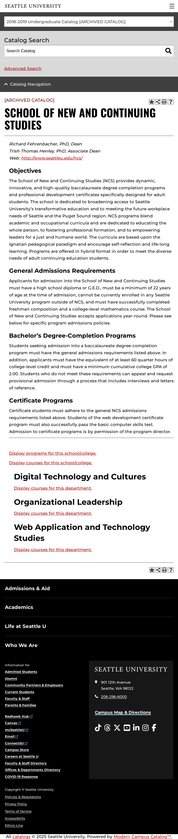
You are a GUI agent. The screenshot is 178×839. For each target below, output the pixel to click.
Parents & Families (20, 705)
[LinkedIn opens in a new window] (136, 728)
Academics (19, 607)
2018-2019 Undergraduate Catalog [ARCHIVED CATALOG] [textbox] (66, 21)
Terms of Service (18, 811)
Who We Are (21, 645)
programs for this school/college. (52, 453)
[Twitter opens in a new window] (117, 728)
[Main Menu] (172, 6)
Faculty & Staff (17, 698)
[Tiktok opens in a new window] (98, 728)
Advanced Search (23, 68)
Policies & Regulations (23, 797)
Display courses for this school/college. (50, 462)
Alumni (11, 678)
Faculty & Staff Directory (26, 763)
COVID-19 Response (21, 776)
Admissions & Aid (27, 588)
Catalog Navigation (30, 84)
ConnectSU (14, 743)
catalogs (21, 836)
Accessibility (15, 818)
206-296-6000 (114, 696)
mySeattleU (14, 730)
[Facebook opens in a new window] (154, 728)
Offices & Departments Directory (32, 770)
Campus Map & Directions (123, 712)
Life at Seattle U (25, 626)
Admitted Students (21, 672)
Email (9, 736)
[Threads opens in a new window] (107, 728)
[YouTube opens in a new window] (127, 728)
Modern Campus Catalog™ (142, 836)
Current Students (19, 692)
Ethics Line (14, 825)
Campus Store (17, 750)
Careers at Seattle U (21, 756)
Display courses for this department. (53, 488)
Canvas (11, 723)
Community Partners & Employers (34, 685)
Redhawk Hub (17, 716)
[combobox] (89, 21)
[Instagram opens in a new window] (145, 728)
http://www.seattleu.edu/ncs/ (51, 158)
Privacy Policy (16, 804)
